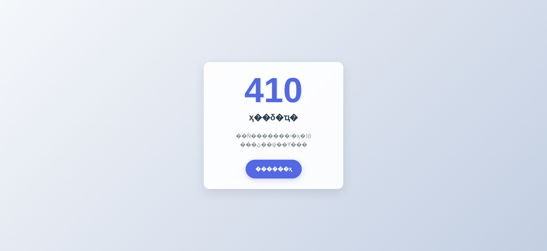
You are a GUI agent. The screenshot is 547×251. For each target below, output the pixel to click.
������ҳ (273, 169)
